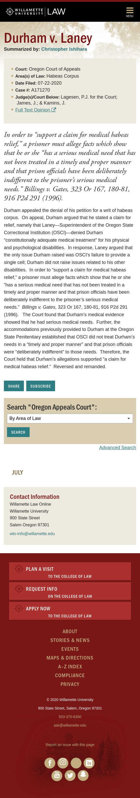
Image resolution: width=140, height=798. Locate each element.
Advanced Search (117, 447)
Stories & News (70, 639)
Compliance (70, 674)
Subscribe (40, 386)
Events (70, 648)
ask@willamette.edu (70, 725)
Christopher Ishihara (64, 49)
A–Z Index (70, 666)
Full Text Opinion (32, 110)
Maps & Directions (70, 657)
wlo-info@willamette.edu (32, 533)
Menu (130, 12)
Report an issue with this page (70, 745)
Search (18, 432)
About (70, 630)
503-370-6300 (70, 717)
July (17, 472)
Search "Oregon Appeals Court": (52, 406)
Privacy (70, 683)
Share (14, 386)
